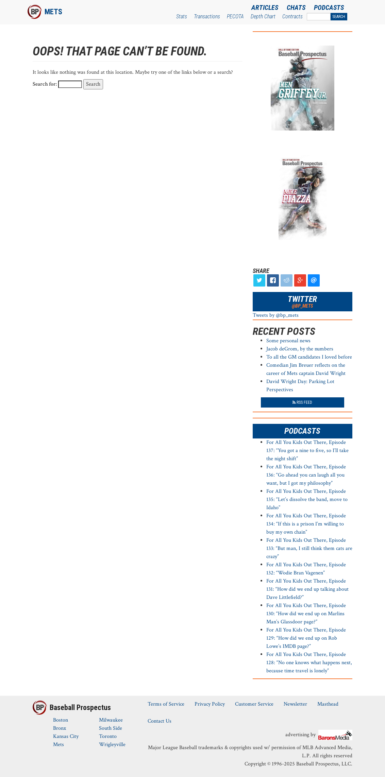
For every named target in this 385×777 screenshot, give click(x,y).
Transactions (207, 16)
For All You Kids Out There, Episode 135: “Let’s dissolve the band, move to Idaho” (307, 499)
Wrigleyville (112, 744)
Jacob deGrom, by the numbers (299, 348)
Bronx (59, 728)
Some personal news (288, 340)
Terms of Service (166, 704)
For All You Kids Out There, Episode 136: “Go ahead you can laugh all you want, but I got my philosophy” (306, 475)
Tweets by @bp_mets (276, 315)
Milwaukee (111, 720)
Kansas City (66, 736)
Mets (53, 11)
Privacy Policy (210, 704)
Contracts (292, 16)
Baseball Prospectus (80, 707)
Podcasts (329, 7)
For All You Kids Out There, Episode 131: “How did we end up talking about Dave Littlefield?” (307, 589)
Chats (296, 7)
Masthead (327, 704)
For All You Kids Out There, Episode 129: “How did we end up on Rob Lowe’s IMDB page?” (306, 638)
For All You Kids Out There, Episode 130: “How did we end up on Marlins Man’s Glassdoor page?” (306, 613)
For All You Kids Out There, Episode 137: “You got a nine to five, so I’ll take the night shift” (307, 450)
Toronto (108, 736)
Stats (181, 16)
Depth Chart (263, 16)
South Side (110, 728)
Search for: (45, 84)
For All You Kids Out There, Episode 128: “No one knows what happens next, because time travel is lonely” (309, 662)
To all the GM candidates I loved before (309, 357)
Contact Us (159, 721)
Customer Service (254, 704)
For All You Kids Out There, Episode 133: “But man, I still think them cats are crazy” (309, 548)
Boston (60, 720)
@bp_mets (302, 306)
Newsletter (295, 704)
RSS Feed (302, 402)
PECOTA (235, 16)
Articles (264, 7)
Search (338, 16)
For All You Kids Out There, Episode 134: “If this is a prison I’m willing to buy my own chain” (306, 524)
